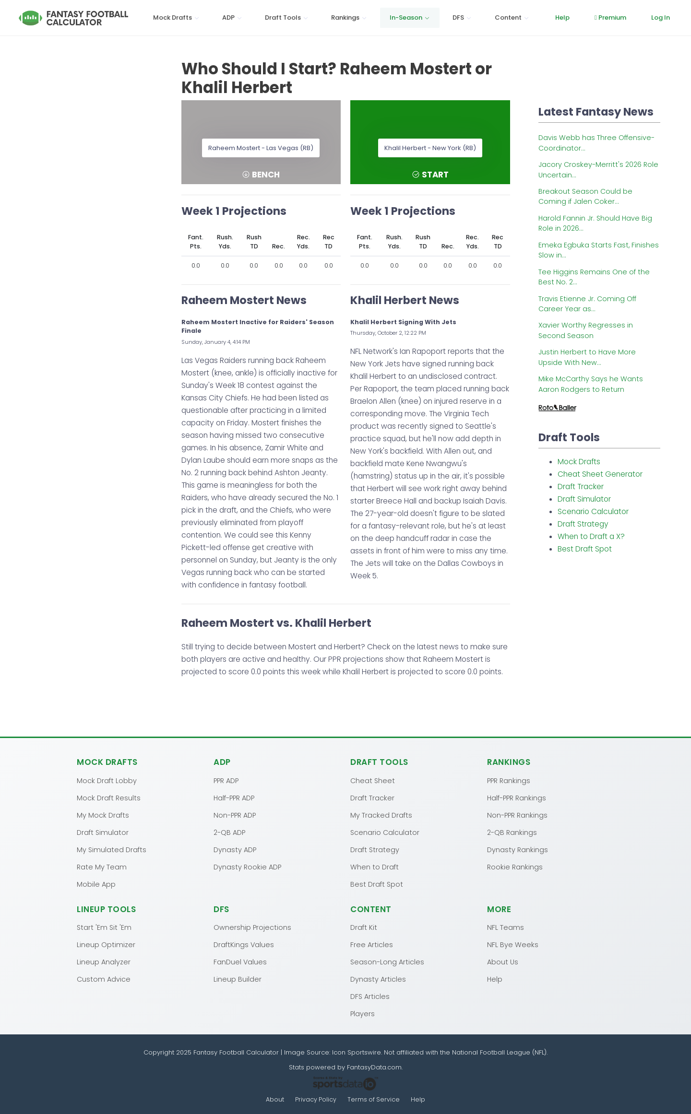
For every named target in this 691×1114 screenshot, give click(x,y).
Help (562, 17)
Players (362, 1013)
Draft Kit (363, 927)
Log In (660, 17)
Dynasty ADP (235, 849)
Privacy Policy (315, 1099)
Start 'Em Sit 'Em (104, 927)
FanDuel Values (240, 961)
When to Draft (374, 866)
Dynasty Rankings (517, 849)
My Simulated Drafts (111, 849)
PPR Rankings (508, 780)
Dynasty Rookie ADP (247, 866)
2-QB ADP (229, 832)
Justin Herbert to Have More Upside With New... (587, 357)
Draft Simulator (584, 499)
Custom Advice (104, 979)
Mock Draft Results (109, 797)
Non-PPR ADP (235, 815)
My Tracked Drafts (381, 815)
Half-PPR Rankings (516, 797)
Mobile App (96, 884)
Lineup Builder (238, 979)
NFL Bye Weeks (512, 944)
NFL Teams (505, 927)
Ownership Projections (252, 927)
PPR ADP (226, 780)
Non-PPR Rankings (517, 815)
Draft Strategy (583, 524)
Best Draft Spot (585, 549)
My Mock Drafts (103, 815)
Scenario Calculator (593, 511)
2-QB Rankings (512, 832)
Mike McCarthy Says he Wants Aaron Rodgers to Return (590, 384)
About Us (502, 961)
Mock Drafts (579, 462)
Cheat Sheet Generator (600, 474)
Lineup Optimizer (106, 944)
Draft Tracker (581, 486)
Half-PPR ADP (234, 797)
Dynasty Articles (378, 979)
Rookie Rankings (515, 866)
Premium (610, 17)
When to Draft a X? (591, 536)
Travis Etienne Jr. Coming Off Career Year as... (587, 304)
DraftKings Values (244, 944)
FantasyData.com (374, 1066)
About (274, 1099)
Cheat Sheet (372, 780)
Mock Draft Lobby (107, 780)
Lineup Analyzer (104, 961)
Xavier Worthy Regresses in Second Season (585, 330)
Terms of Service (374, 1099)
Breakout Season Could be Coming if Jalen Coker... (585, 196)
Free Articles (371, 944)
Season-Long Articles (387, 961)
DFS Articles (370, 996)
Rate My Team (102, 866)
